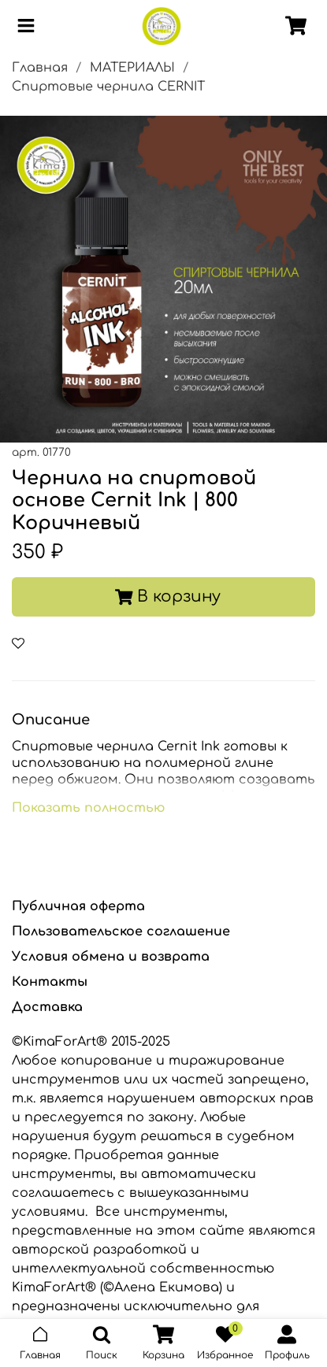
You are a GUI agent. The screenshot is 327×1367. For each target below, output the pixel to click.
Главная (40, 68)
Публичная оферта (78, 906)
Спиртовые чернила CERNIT (108, 87)
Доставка (47, 1007)
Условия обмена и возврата (111, 957)
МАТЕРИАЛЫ (132, 68)
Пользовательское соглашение (121, 931)
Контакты (49, 982)
